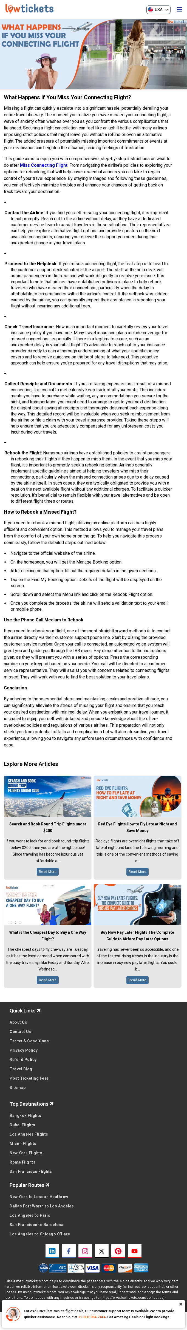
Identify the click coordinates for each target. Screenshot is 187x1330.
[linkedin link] (52, 1251)
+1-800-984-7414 (91, 1317)
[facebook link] (69, 1251)
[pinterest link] (118, 1251)
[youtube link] (134, 1251)
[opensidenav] (179, 9)
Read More (48, 872)
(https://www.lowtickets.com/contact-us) (132, 1298)
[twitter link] (102, 1251)
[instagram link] (85, 1251)
